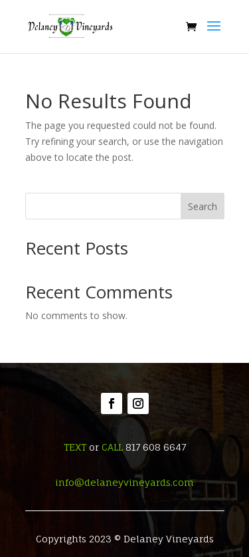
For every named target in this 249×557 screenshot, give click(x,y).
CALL (112, 447)
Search (202, 206)
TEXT (75, 447)
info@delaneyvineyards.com (124, 482)
